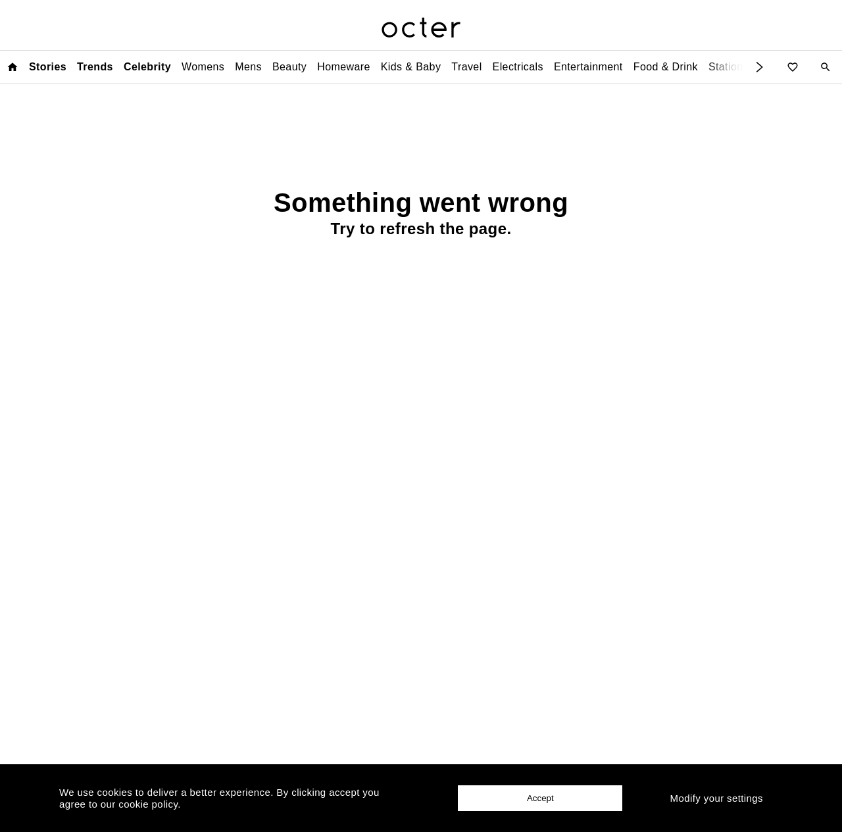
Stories (47, 66)
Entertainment (588, 66)
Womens (203, 66)
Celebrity (147, 66)
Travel (466, 66)
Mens (248, 66)
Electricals (518, 66)
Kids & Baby (411, 66)
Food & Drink (665, 66)
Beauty (289, 66)
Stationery (733, 66)
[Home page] (12, 67)
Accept (540, 798)
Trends (95, 66)
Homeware (343, 66)
